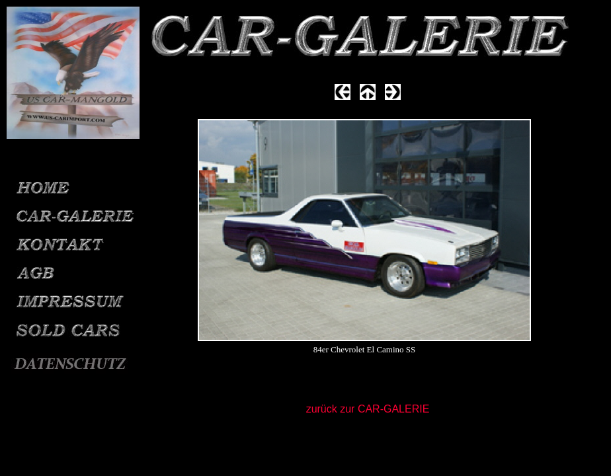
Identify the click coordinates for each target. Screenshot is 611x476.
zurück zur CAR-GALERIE (368, 409)
